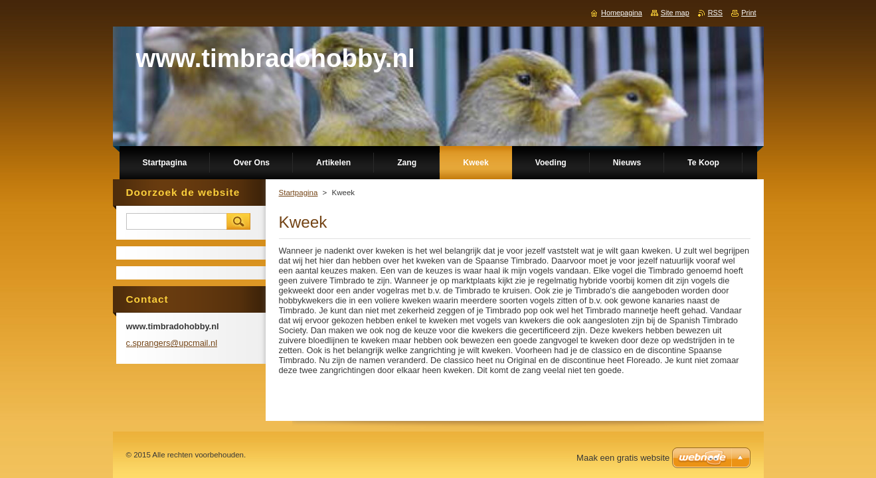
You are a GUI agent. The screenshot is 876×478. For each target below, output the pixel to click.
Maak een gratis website (622, 458)
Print (748, 13)
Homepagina (621, 13)
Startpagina (298, 193)
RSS (715, 13)
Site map (675, 13)
